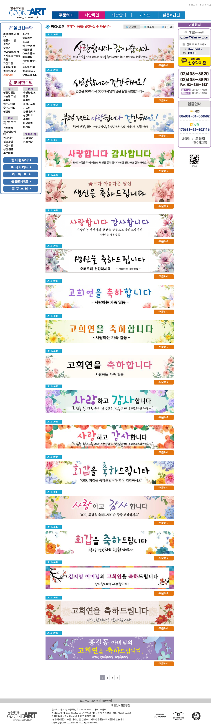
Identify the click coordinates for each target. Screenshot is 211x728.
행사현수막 (21, 160)
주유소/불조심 (29, 74)
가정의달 (8, 63)
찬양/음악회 (29, 111)
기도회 (26, 107)
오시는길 (84, 700)
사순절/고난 (9, 96)
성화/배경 (28, 142)
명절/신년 (27, 38)
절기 (10, 88)
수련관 (6, 48)
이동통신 (27, 49)
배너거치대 (21, 167)
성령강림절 (9, 92)
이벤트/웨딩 (9, 71)
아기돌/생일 (9, 67)
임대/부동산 (28, 46)
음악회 (26, 42)
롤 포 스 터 (21, 189)
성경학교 (28, 115)
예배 (10, 118)
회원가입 (205, 4)
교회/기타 (30, 134)
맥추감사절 (9, 104)
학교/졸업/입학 (11, 52)
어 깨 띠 (21, 174)
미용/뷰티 (27, 57)
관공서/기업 (9, 40)
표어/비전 (28, 138)
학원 (5, 59)
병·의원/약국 (29, 71)
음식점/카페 (28, 67)
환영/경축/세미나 (11, 35)
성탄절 (6, 111)
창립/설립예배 (9, 132)
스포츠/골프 (28, 53)
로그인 (193, 4)
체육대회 (28, 123)
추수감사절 (9, 107)
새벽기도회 (29, 104)
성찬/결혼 (8, 149)
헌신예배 (8, 128)
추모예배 (8, 153)
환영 (25, 96)
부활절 (6, 100)
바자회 (26, 127)
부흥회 (26, 100)
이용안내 (95, 700)
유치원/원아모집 (12, 55)
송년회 (26, 34)
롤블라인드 (21, 181)
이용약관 (106, 700)
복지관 (6, 44)
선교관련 (8, 141)
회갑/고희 (8, 74)
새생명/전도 (29, 92)
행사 (30, 88)
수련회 (26, 119)
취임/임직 (8, 138)
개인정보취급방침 (120, 705)
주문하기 (163, 65)
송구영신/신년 (9, 123)
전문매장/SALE (29, 62)
